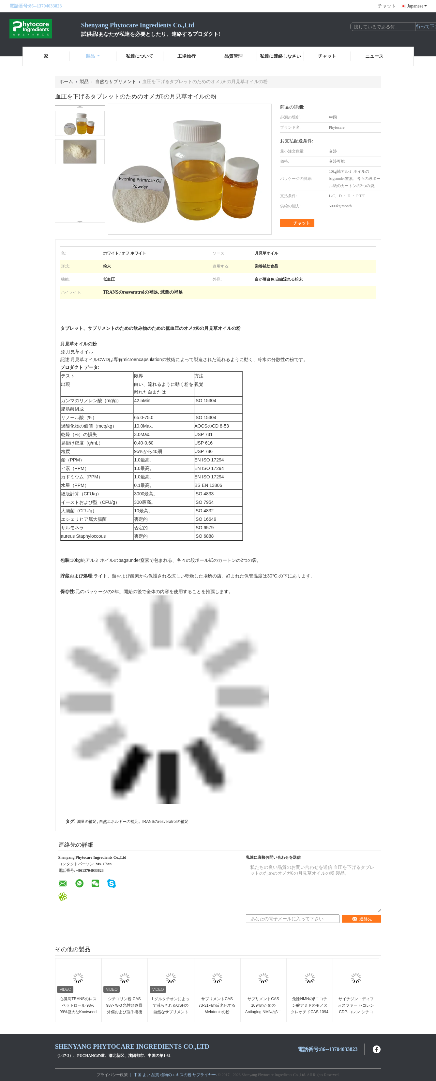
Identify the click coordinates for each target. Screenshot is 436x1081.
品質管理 (233, 56)
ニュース (374, 56)
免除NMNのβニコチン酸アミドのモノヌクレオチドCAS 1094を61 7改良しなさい (309, 1009)
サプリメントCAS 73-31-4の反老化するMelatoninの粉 (217, 1005)
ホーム (66, 81)
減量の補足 (87, 821)
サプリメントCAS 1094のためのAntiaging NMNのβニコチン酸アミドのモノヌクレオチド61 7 (263, 1012)
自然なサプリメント (115, 81)
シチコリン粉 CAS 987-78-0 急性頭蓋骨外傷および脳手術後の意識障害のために (124, 1009)
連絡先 (362, 918)
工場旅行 (186, 56)
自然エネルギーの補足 (118, 821)
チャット (387, 6)
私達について (139, 56)
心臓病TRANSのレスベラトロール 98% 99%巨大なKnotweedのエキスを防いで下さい (78, 1012)
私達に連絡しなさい (280, 56)
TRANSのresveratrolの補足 (164, 821)
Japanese (417, 6)
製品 (93, 56)
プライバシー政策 (112, 1075)
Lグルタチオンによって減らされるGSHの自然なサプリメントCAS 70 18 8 (170, 1009)
